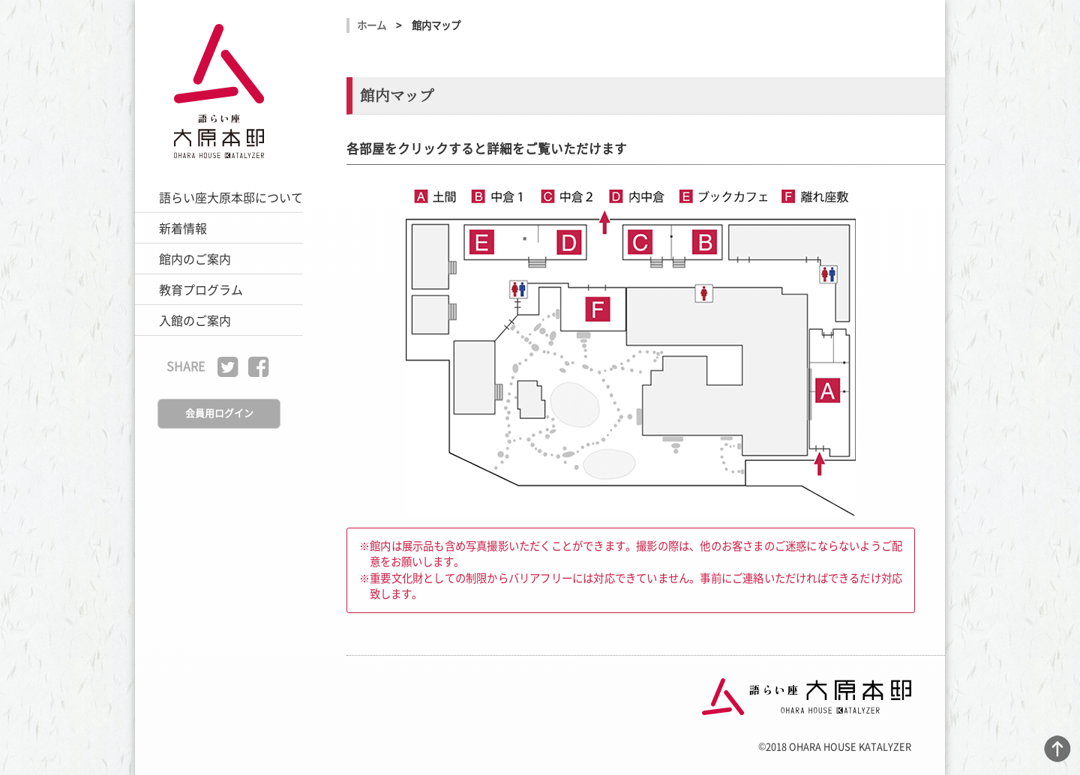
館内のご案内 (195, 259)
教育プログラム (201, 289)
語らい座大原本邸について (231, 197)
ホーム (371, 25)
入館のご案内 (195, 320)
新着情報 (183, 228)
